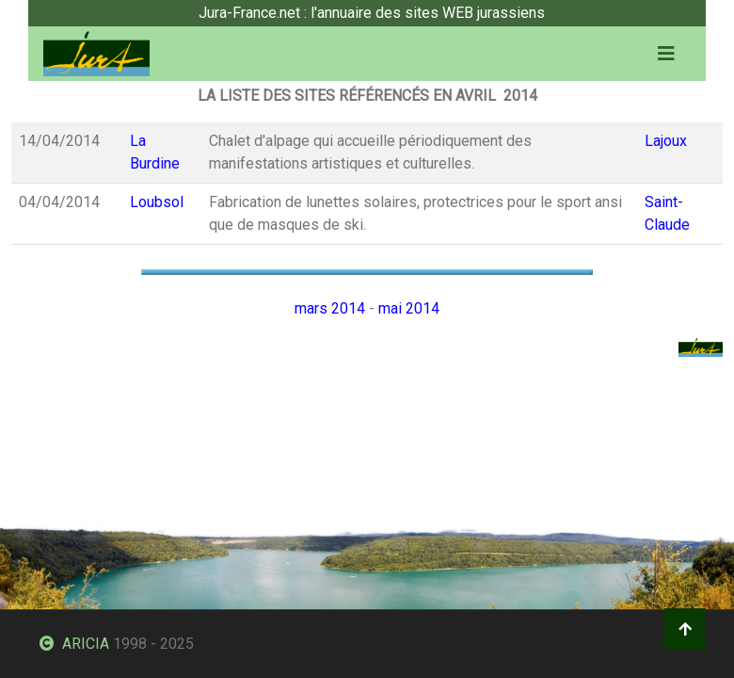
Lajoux (666, 141)
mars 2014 (330, 308)
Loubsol (157, 202)
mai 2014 (408, 308)
